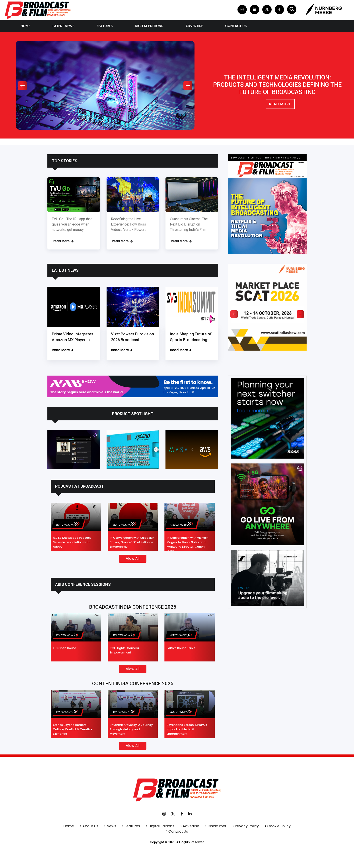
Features (105, 26)
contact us (236, 26)
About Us (90, 826)
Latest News (63, 26)
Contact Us (178, 831)
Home (25, 26)
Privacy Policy (247, 826)
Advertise (194, 26)
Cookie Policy (279, 826)
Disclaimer (217, 826)
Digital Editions (149, 26)
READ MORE (280, 104)
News (111, 826)
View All (133, 558)
